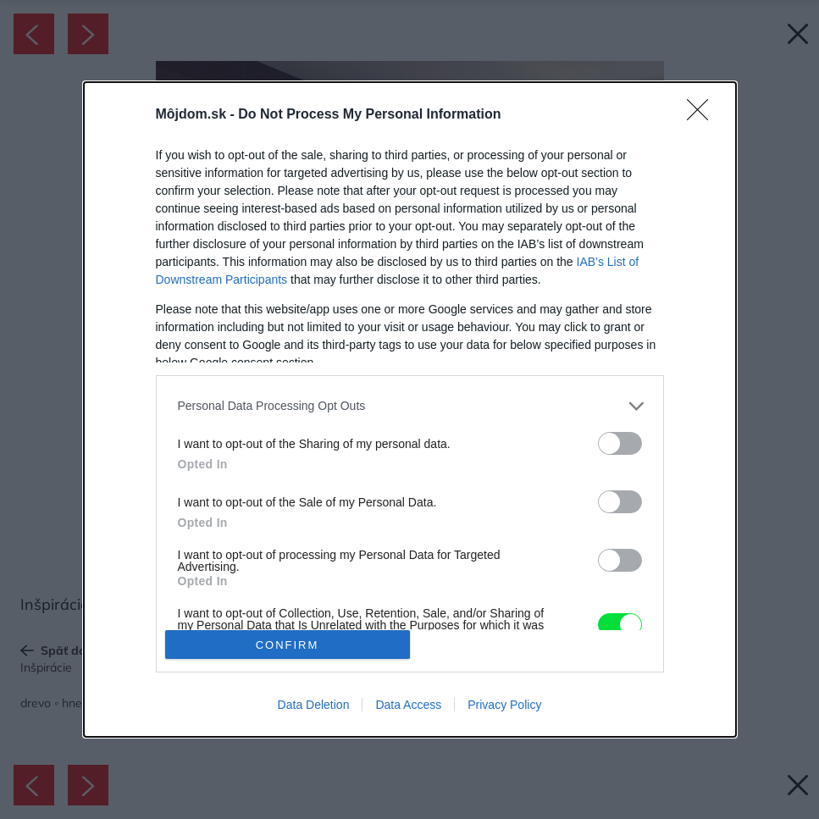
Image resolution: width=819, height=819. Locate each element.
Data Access (408, 704)
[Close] (703, 115)
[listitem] (410, 406)
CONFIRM (287, 645)
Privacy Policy (504, 704)
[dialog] (410, 409)
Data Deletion (314, 704)
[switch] (620, 443)
